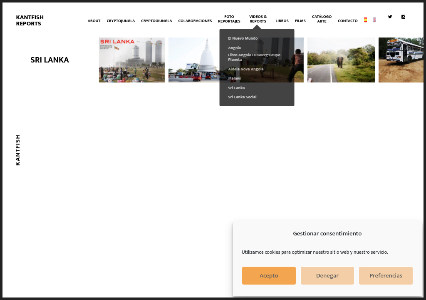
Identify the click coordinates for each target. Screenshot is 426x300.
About (94, 21)
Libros (282, 21)
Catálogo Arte (322, 19)
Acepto (269, 275)
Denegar (327, 275)
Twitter (391, 35)
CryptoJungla (120, 21)
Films (300, 21)
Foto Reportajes (229, 19)
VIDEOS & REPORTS (258, 19)
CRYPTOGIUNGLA (156, 21)
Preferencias (385, 275)
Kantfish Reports (30, 20)
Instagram (405, 35)
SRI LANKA (49, 60)
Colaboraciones (195, 21)
